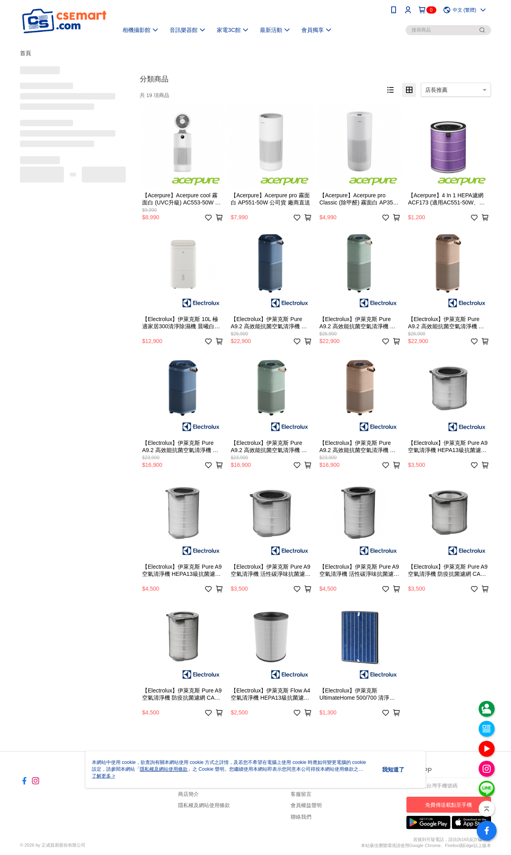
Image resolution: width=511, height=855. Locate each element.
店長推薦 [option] (436, 90)
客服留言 (301, 794)
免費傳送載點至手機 (448, 805)
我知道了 (393, 769)
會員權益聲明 (306, 805)
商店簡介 (188, 794)
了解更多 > (103, 776)
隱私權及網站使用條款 (204, 805)
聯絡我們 (301, 817)
